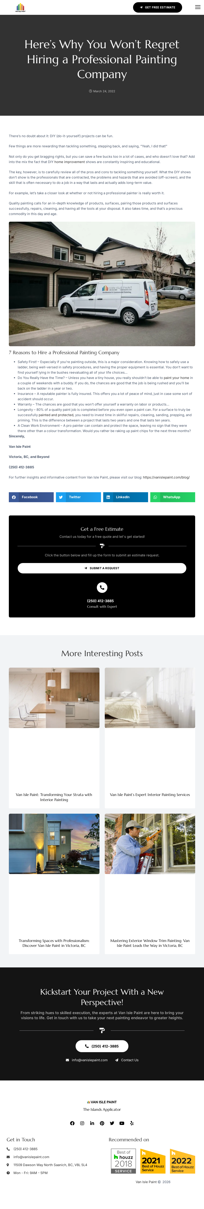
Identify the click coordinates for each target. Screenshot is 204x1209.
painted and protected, (56, 415)
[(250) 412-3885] (102, 587)
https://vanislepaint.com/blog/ (166, 477)
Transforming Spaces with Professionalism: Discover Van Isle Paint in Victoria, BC (54, 943)
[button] (198, 7)
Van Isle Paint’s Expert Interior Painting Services (150, 794)
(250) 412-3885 (100, 601)
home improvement (69, 162)
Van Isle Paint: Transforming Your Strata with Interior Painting (54, 797)
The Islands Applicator (102, 1109)
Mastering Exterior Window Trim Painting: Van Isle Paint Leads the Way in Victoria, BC (150, 943)
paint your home (176, 378)
